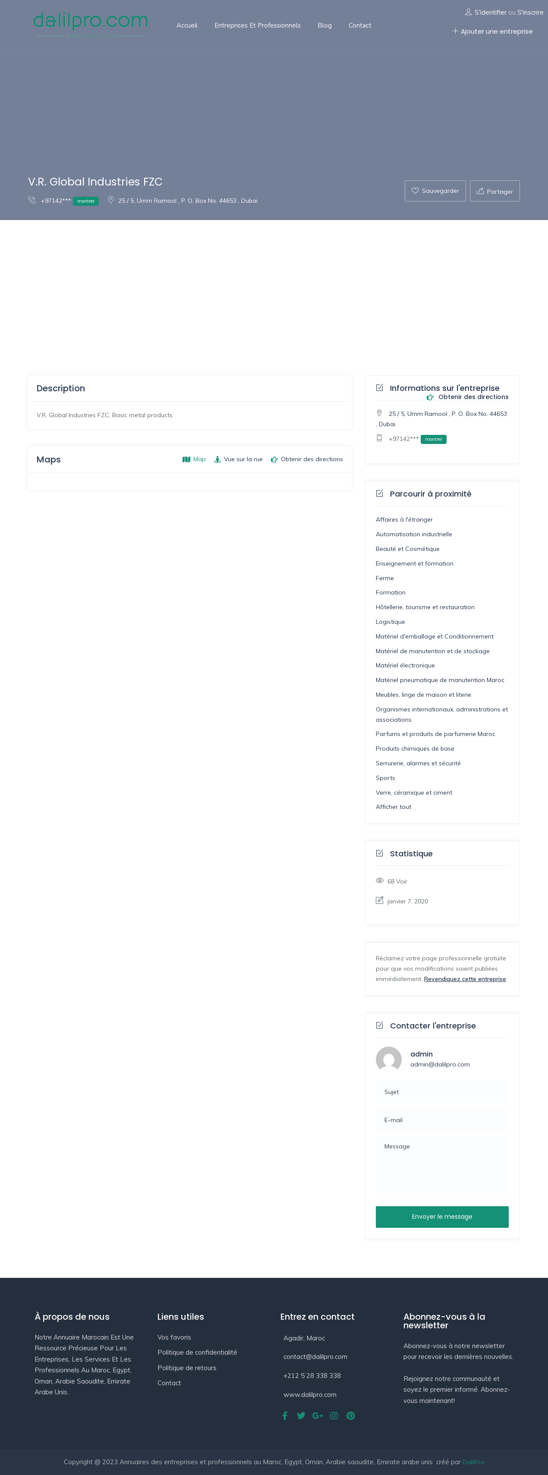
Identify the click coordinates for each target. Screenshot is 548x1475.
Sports (385, 778)
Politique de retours (187, 1368)
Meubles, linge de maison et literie (423, 694)
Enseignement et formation (415, 563)
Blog (325, 25)
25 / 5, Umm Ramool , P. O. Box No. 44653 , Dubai (182, 200)
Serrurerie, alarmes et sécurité (418, 763)
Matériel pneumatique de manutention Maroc (440, 680)
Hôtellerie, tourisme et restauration (425, 607)
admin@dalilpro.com (440, 1064)
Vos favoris (174, 1337)
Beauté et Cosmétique (408, 549)
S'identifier (491, 12)
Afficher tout (393, 807)
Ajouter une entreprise (492, 31)
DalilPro (474, 1462)
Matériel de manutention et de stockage (433, 651)
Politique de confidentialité (197, 1352)
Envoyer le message (442, 1216)
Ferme (385, 578)
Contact (360, 25)
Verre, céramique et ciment (414, 792)
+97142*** (63, 200)
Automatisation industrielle (414, 534)
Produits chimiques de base (415, 748)
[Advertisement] (274, 284)
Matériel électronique (405, 665)
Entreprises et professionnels (257, 25)
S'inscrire (530, 12)
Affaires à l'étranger (404, 519)
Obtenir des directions (468, 397)
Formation (391, 592)
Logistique (390, 622)
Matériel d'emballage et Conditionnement (435, 636)
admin (421, 1054)
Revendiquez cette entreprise (465, 979)
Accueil (187, 25)
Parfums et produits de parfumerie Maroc (435, 734)
